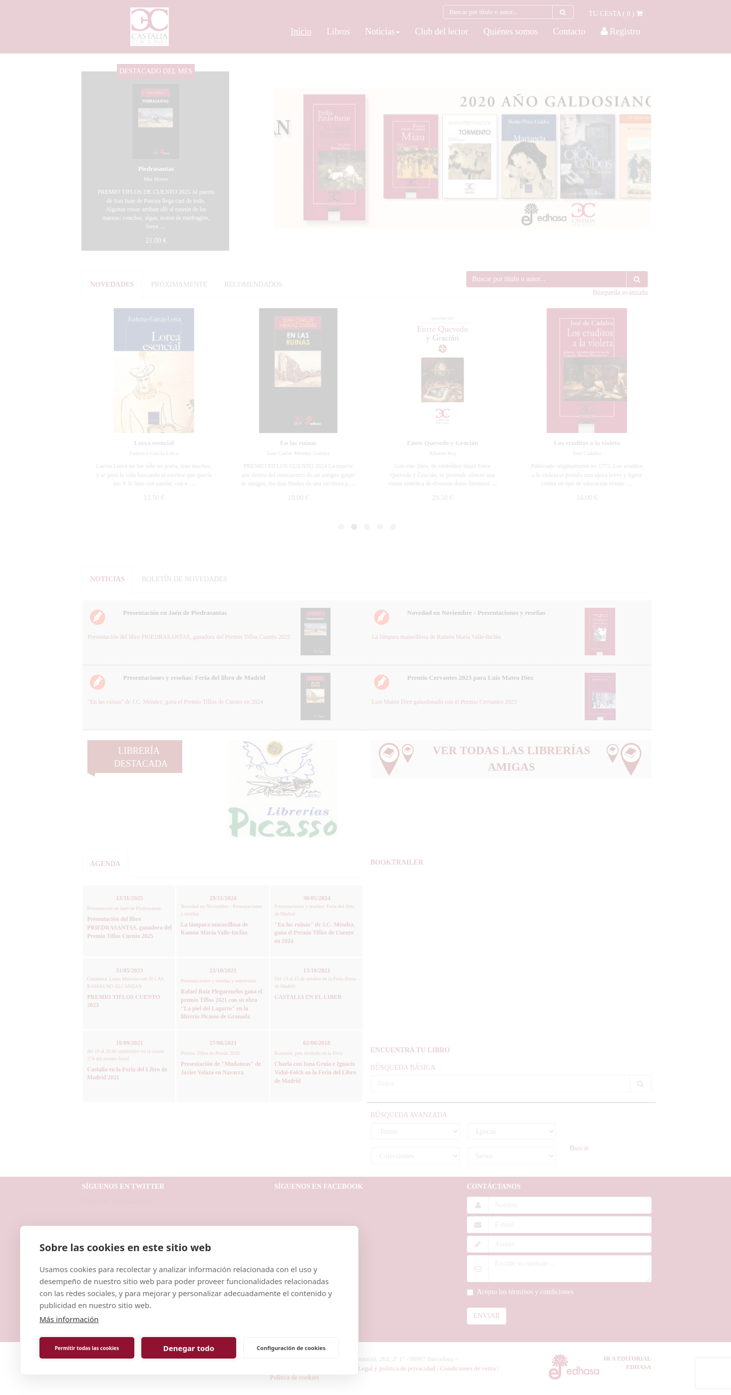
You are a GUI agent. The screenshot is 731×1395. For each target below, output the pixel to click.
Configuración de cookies (291, 1348)
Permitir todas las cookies (87, 1348)
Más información (69, 1319)
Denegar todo (188, 1348)
